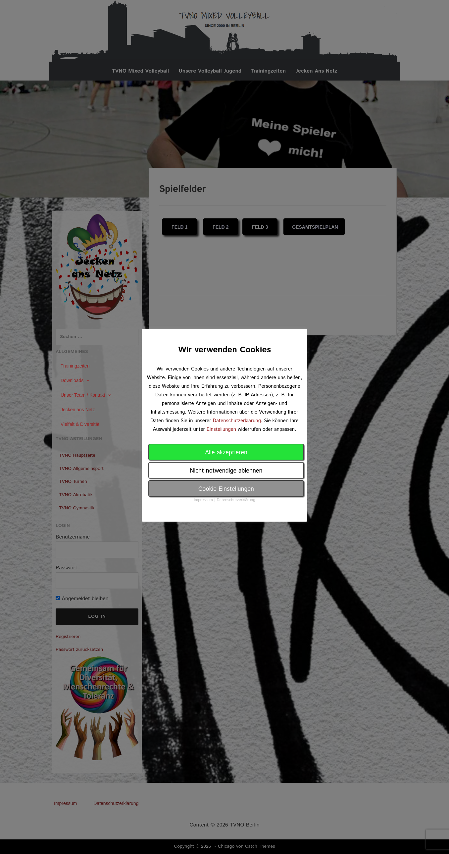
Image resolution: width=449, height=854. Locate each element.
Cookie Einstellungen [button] (226, 489)
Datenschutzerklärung (237, 420)
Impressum (203, 500)
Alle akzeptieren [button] (226, 452)
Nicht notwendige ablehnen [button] (226, 471)
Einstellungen (221, 429)
